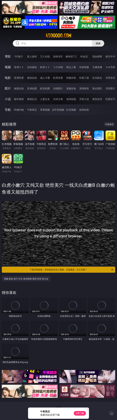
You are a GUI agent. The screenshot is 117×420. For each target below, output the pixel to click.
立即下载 (80, 413)
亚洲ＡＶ (19, 67)
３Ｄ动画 (58, 67)
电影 (8, 78)
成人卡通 (45, 77)
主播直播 (97, 67)
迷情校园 (71, 99)
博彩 (8, 56)
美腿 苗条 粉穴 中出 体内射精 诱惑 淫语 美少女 (26, 278)
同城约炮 (19, 109)
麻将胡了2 (71, 56)
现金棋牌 (97, 56)
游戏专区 (58, 56)
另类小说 (84, 99)
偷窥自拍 (19, 88)
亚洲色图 (32, 88)
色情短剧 (84, 109)
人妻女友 (45, 99)
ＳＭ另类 (110, 67)
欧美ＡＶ (45, 67)
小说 (8, 99)
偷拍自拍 (32, 77)
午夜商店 (32, 109)
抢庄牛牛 (110, 56)
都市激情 (19, 99)
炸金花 (84, 56)
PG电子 (19, 56)
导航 (8, 110)
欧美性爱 (58, 77)
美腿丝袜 (71, 88)
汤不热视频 (58, 109)
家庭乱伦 (32, 99)
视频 (8, 67)
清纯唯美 (84, 88)
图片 (8, 88)
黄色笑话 (97, 99)
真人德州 (32, 56)
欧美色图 (45, 88)
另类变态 (110, 77)
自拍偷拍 (32, 67)
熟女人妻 (71, 67)
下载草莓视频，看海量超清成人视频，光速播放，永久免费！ (72, 269)
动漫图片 (58, 88)
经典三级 (84, 77)
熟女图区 (97, 88)
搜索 (98, 43)
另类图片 (110, 88)
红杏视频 (71, 109)
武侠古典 (58, 99)
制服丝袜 (71, 77)
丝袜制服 (84, 67)
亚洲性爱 (19, 77)
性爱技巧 (110, 99)
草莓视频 (45, 109)
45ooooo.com (58, 36)
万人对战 (45, 56)
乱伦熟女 (97, 77)
